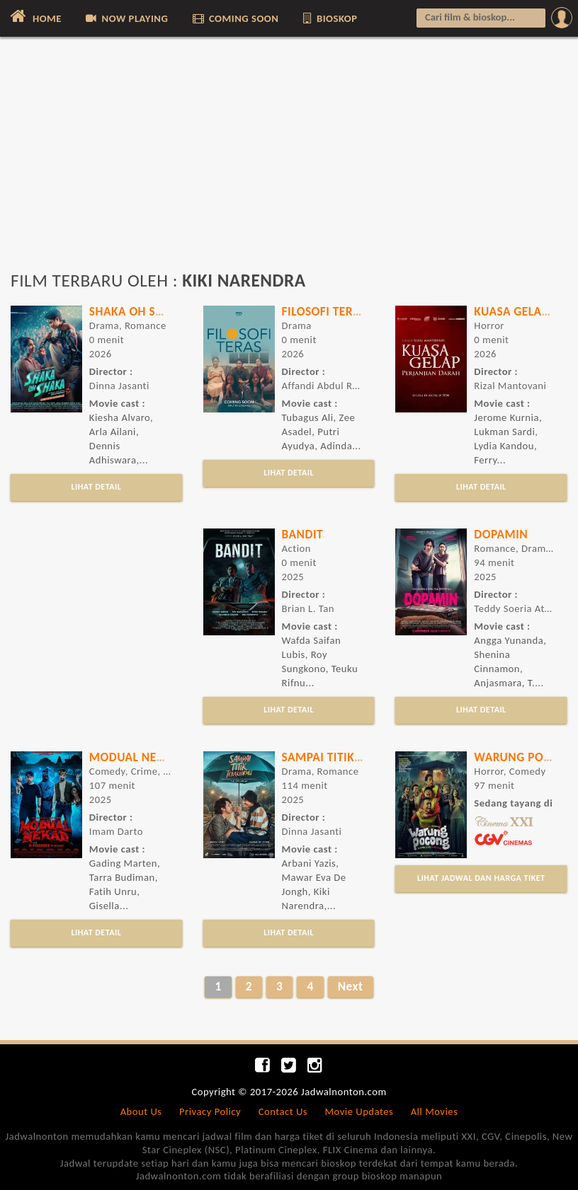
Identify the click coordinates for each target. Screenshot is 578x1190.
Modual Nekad (134, 757)
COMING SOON (235, 18)
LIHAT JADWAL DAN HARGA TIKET (481, 878)
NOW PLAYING (126, 18)
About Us (141, 1111)
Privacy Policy (210, 1111)
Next (350, 986)
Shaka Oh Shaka (137, 311)
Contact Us (283, 1111)
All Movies (434, 1111)
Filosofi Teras (324, 311)
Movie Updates (358, 1111)
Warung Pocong (524, 757)
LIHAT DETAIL (96, 487)
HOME (34, 16)
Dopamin (501, 534)
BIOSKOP (329, 18)
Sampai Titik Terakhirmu (356, 757)
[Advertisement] (289, 161)
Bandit (303, 534)
